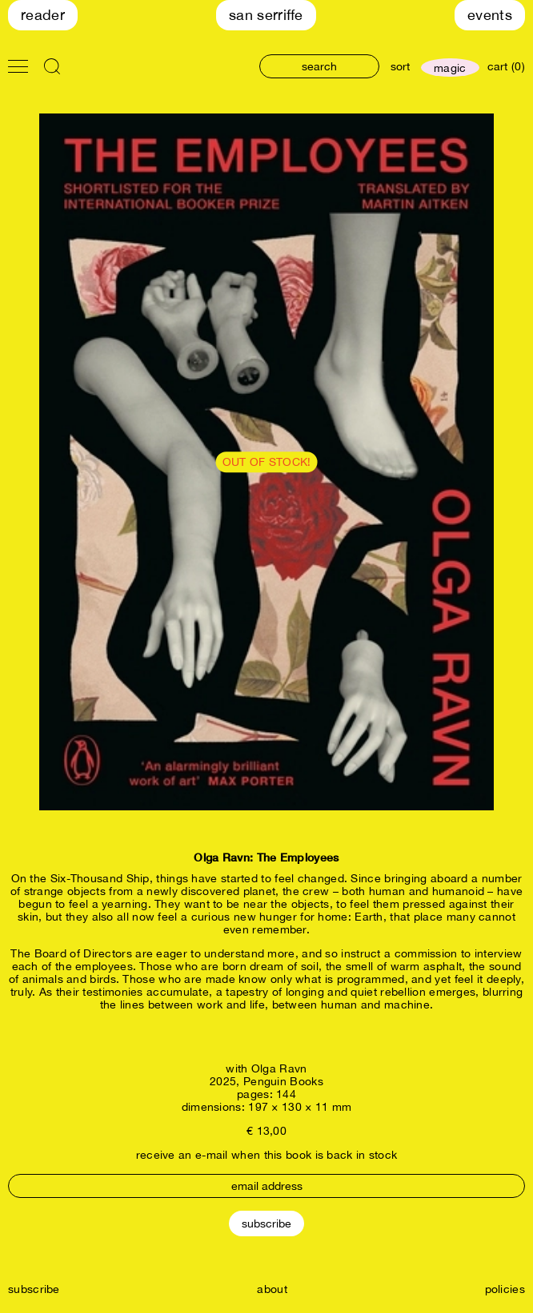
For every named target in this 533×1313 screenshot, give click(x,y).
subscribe (34, 1289)
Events (489, 14)
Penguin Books (283, 1081)
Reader (43, 14)
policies (505, 1289)
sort (400, 66)
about (272, 1289)
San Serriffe (266, 14)
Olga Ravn (279, 1068)
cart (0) (506, 66)
